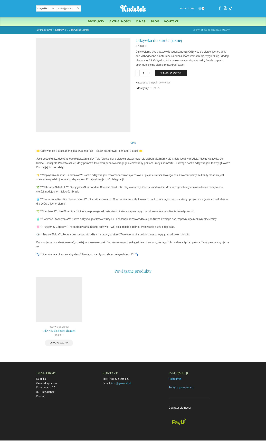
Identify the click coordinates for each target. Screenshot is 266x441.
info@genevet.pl (121, 383)
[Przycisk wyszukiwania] (78, 8)
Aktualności (120, 21)
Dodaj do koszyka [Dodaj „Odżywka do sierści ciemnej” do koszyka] (59, 343)
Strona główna (44, 29)
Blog (155, 21)
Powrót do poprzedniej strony (212, 29)
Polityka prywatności (181, 388)
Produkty (96, 21)
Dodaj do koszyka (172, 73)
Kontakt (171, 21)
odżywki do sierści (79, 29)
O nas (141, 21)
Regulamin (175, 379)
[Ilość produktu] (143, 73)
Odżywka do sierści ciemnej (59, 330)
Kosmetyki (60, 29)
